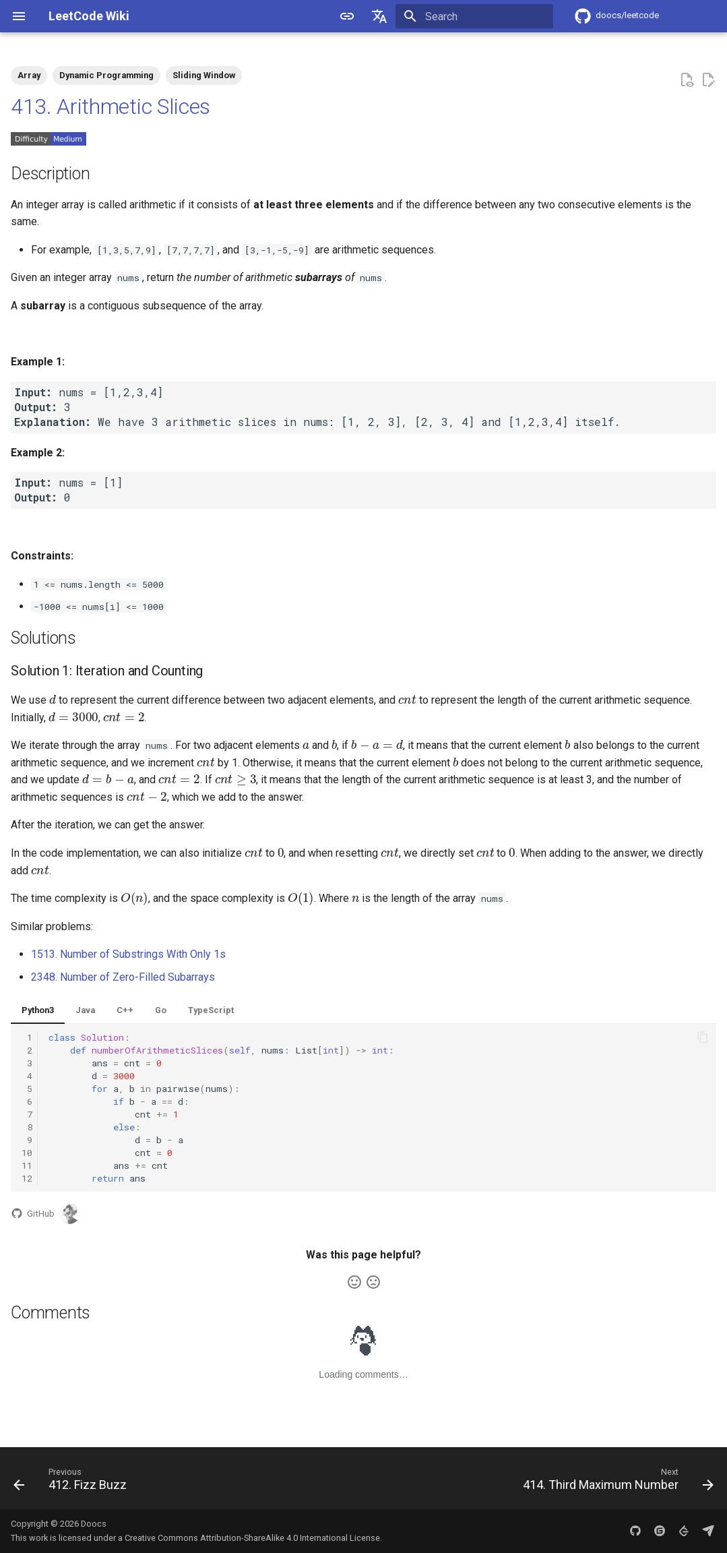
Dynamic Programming (106, 75)
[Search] (474, 16)
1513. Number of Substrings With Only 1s (128, 954)
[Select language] (379, 16)
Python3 (38, 1010)
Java (85, 1010)
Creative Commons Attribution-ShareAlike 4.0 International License (252, 1538)
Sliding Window (203, 75)
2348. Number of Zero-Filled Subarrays (123, 977)
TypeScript (211, 1010)
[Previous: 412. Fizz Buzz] (73, 1482)
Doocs (93, 1524)
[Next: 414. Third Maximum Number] (615, 1482)
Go (160, 1010)
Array (29, 75)
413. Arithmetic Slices (110, 106)
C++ (125, 1010)
